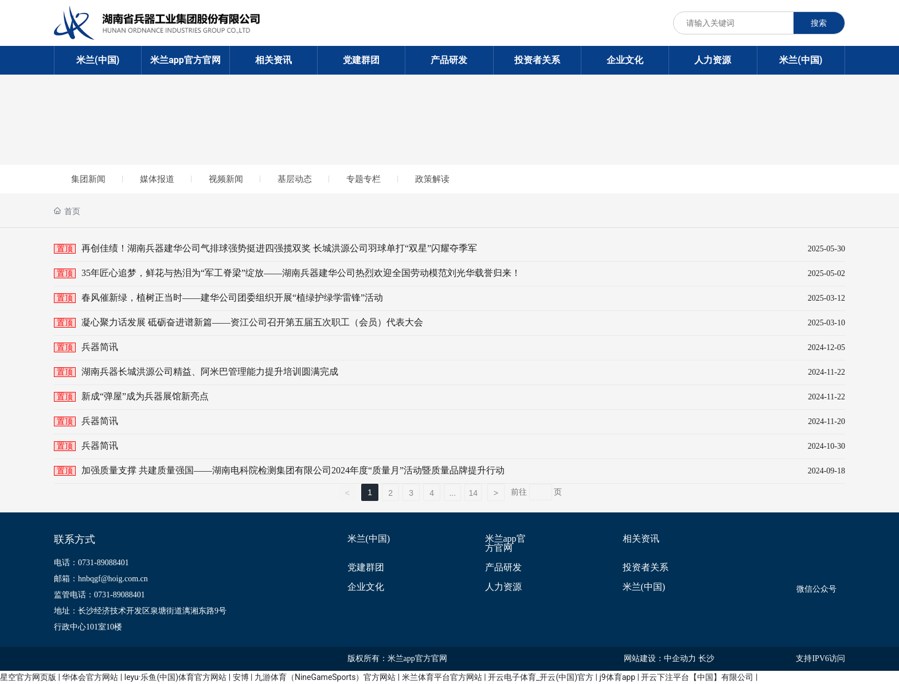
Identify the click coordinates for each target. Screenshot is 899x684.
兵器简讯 (99, 347)
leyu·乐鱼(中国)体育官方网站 (175, 677)
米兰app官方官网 (505, 543)
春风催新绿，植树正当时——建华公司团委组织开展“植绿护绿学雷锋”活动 (232, 297)
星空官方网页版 (28, 677)
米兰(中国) (368, 538)
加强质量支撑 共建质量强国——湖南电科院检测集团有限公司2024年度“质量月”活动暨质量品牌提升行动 (293, 470)
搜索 (819, 23)
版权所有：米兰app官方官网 (397, 658)
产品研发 (503, 567)
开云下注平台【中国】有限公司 (697, 677)
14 (473, 493)
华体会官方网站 (90, 677)
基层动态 (294, 179)
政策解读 (432, 179)
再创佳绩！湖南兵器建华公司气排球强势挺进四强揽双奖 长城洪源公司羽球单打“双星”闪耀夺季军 (279, 248)
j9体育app (617, 677)
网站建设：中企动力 (660, 658)
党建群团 (365, 567)
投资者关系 (646, 567)
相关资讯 (641, 538)
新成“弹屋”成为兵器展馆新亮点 (145, 396)
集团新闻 (88, 179)
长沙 (706, 658)
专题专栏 (363, 179)
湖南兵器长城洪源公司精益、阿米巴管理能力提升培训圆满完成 (209, 371)
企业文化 (365, 587)
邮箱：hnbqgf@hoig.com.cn (101, 578)
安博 (241, 677)
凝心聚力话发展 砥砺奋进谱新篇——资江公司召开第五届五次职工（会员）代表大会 (252, 322)
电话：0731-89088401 (91, 562)
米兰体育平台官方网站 (442, 677)
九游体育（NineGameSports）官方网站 (325, 677)
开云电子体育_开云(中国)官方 (540, 677)
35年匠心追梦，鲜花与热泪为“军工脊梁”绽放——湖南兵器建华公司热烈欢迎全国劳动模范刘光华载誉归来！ (301, 273)
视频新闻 (226, 179)
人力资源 (503, 587)
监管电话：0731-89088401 (99, 594)
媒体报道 (157, 179)
